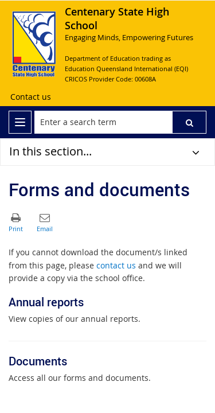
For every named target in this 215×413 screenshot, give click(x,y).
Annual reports (46, 302)
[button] (189, 122)
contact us (116, 265)
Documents (38, 361)
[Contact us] (31, 97)
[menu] (20, 122)
